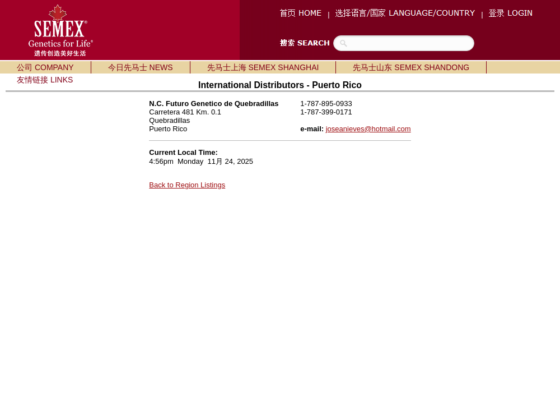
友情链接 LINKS (45, 79)
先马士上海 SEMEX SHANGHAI (263, 67)
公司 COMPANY (45, 67)
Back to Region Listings (187, 185)
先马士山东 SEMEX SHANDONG (411, 67)
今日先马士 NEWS (140, 67)
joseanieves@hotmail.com (368, 129)
